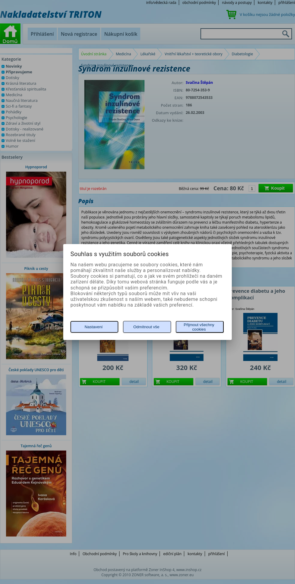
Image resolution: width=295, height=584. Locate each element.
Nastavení (94, 327)
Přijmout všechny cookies (199, 327)
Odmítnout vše (146, 327)
